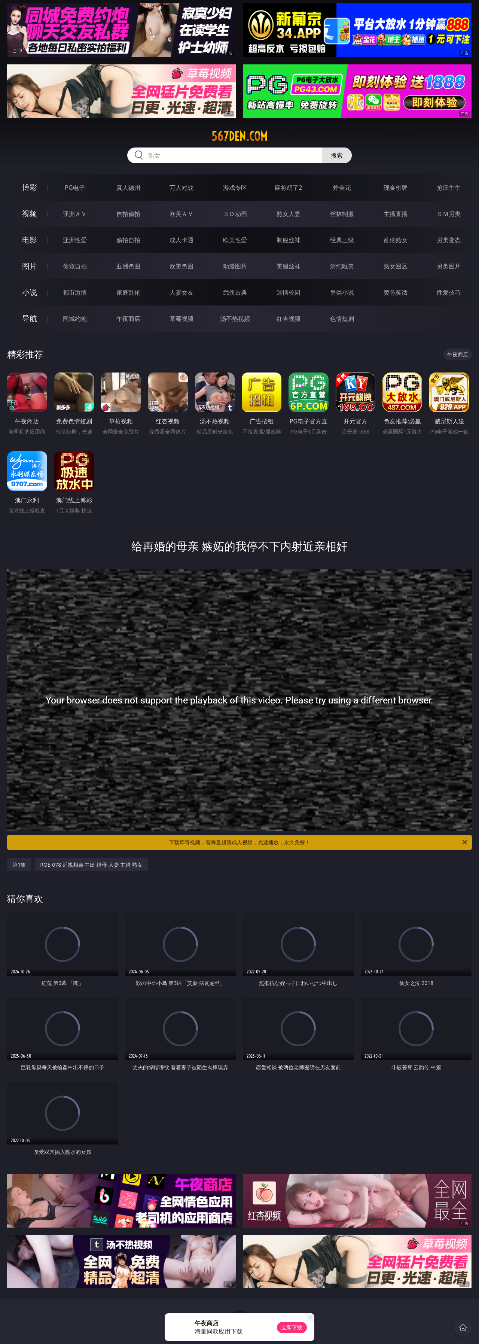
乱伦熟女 (396, 240)
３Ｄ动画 (235, 214)
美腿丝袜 (288, 266)
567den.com (239, 136)
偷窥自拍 (75, 266)
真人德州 (128, 187)
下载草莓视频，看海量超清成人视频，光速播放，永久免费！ (318, 842)
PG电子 (75, 187)
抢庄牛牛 (449, 187)
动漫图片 (235, 266)
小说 (29, 292)
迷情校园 (288, 292)
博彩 (29, 187)
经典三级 (342, 240)
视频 (29, 214)
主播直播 (396, 214)
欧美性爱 (235, 240)
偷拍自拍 (128, 240)
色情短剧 (342, 318)
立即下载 (291, 1327)
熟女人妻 (288, 214)
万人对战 (181, 187)
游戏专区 (235, 187)
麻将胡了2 (288, 187)
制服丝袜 (288, 240)
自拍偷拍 (128, 214)
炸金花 (342, 187)
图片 (29, 266)
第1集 (19, 864)
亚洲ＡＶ (75, 214)
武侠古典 (235, 292)
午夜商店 (128, 318)
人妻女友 (181, 292)
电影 (29, 240)
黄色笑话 (396, 292)
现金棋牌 (396, 187)
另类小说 (342, 292)
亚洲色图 (128, 266)
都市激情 (75, 292)
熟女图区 (396, 266)
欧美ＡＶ (181, 214)
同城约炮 (75, 318)
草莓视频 (181, 318)
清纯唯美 (342, 266)
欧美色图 (181, 266)
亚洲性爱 (75, 240)
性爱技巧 (449, 292)
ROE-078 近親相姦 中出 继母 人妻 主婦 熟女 (91, 864)
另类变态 (449, 240)
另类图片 (449, 266)
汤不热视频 (235, 318)
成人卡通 (181, 240)
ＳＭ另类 (449, 214)
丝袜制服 (342, 214)
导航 (29, 318)
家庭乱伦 (128, 292)
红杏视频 (288, 318)
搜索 (337, 155)
